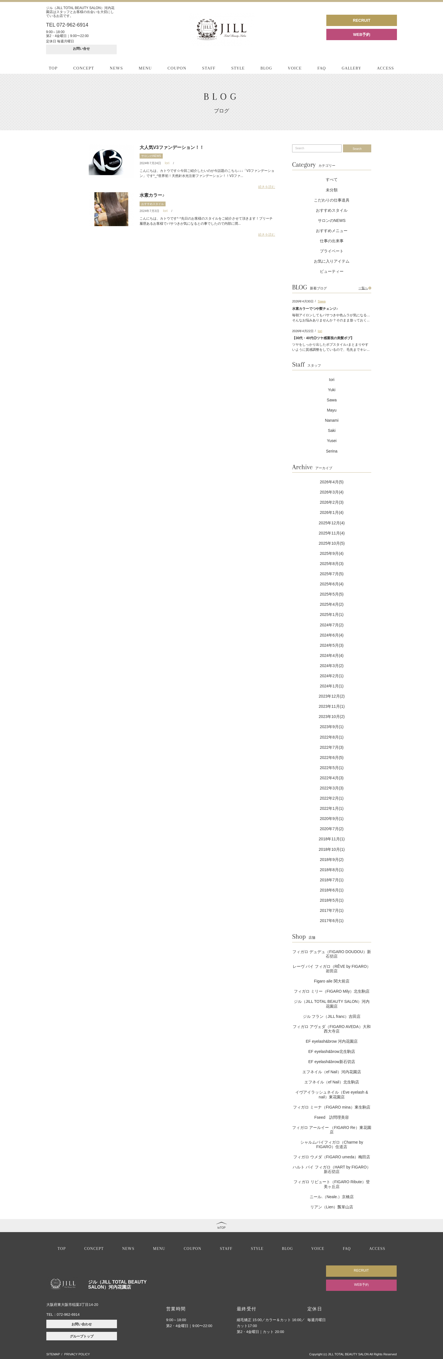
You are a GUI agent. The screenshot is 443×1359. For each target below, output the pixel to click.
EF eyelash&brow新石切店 (331, 1061)
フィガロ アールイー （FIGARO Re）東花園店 (331, 1129)
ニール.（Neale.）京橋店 (332, 1196)
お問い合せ (81, 49)
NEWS (116, 68)
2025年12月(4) (332, 523)
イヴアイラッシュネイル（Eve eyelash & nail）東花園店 (331, 1094)
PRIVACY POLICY (77, 1354)
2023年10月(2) (332, 716)
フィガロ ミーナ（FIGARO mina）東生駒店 (331, 1107)
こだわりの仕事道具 (331, 200)
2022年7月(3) (332, 747)
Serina (331, 451)
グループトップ (82, 1336)
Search (357, 148)
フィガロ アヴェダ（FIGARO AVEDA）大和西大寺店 (331, 1028)
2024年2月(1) (332, 676)
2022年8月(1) (332, 737)
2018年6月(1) (332, 890)
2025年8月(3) (332, 563)
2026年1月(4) (332, 512)
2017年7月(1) (332, 910)
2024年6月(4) (332, 635)
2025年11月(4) (332, 533)
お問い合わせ (81, 1324)
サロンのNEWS (151, 155)
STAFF (209, 68)
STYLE (238, 68)
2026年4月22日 (303, 331)
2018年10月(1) (332, 849)
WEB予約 (361, 34)
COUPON (177, 68)
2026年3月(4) (332, 492)
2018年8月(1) (332, 869)
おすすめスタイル (152, 203)
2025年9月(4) (332, 553)
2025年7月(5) (332, 574)
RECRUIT (361, 20)
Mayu (331, 410)
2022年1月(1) (332, 808)
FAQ (322, 68)
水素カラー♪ (152, 195)
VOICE (295, 68)
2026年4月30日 (303, 301)
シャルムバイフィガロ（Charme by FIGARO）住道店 (331, 1144)
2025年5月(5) (332, 594)
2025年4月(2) (332, 604)
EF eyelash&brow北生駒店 (331, 1051)
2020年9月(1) (332, 818)
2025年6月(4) (332, 584)
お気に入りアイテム (331, 261)
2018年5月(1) (332, 900)
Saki (331, 430)
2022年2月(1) (332, 798)
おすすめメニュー (332, 230)
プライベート (332, 251)
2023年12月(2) (332, 696)
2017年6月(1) (332, 920)
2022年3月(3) (332, 788)
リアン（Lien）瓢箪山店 (331, 1207)
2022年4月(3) (332, 778)
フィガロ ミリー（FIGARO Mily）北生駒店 (332, 991)
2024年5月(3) (332, 645)
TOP (53, 68)
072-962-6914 (68, 1314)
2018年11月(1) (332, 839)
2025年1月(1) (332, 614)
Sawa (322, 301)
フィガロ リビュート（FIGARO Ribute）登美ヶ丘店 (332, 1184)
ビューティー (332, 271)
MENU (145, 68)
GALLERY (351, 68)
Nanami (331, 420)
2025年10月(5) (332, 543)
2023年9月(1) (332, 726)
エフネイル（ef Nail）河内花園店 (331, 1072)
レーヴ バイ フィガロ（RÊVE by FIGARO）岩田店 (332, 968)
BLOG (266, 68)
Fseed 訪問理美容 (331, 1117)
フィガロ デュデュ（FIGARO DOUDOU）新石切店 (331, 953)
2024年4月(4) (332, 655)
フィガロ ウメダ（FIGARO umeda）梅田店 (331, 1157)
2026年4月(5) (332, 482)
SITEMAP (53, 1354)
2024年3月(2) (332, 665)
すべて (332, 179)
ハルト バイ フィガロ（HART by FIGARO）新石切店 (332, 1169)
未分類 (332, 190)
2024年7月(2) (332, 625)
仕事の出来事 (332, 241)
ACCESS (385, 68)
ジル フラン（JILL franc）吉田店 (332, 1016)
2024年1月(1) (332, 686)
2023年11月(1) (332, 706)
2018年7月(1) (332, 880)
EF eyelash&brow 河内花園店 (332, 1041)
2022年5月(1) (332, 767)
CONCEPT (83, 68)
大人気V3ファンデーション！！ (172, 147)
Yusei (331, 440)
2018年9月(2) (332, 859)
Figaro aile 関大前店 (331, 981)
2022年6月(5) (332, 757)
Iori (167, 163)
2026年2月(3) (332, 502)
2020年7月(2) (332, 828)
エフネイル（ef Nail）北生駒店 (331, 1082)
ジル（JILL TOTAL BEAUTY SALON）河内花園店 (332, 1003)
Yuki (331, 390)
